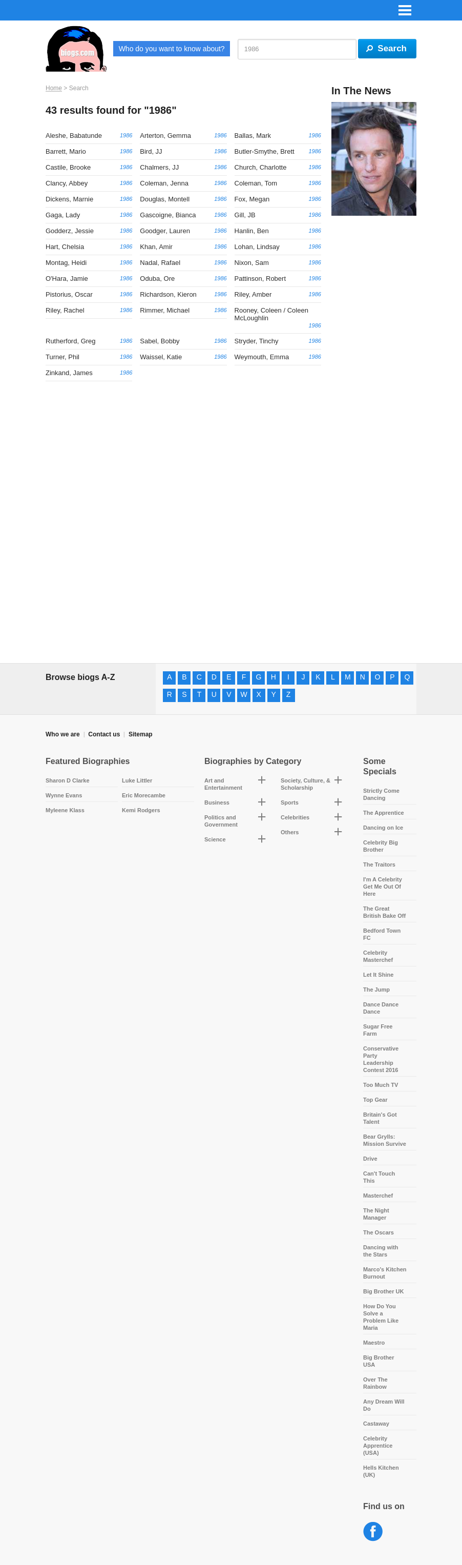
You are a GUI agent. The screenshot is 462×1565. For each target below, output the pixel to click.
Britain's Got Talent (380, 1118)
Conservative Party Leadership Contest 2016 (380, 1059)
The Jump (376, 989)
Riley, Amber (253, 294)
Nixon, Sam (252, 262)
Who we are (63, 734)
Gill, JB (245, 215)
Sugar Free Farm (377, 1030)
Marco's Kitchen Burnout (385, 1273)
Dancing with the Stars (380, 1251)
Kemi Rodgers (141, 810)
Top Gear (375, 1100)
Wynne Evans (64, 795)
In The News (361, 90)
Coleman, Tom (256, 183)
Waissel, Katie (161, 357)
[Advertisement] (373, 379)
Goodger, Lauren (165, 231)
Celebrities (295, 817)
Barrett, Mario (66, 151)
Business (216, 802)
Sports (290, 802)
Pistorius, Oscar (69, 294)
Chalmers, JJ (159, 167)
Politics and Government (221, 821)
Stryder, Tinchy (257, 341)
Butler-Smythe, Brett (265, 151)
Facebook (373, 1532)
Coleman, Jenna (164, 183)
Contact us (104, 734)
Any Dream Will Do (384, 1405)
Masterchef (378, 1195)
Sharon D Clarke (68, 780)
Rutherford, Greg (71, 341)
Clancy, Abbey (67, 183)
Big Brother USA (378, 1361)
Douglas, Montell (165, 199)
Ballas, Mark (253, 135)
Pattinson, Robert (260, 278)
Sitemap (141, 734)
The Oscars (378, 1232)
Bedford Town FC (382, 934)
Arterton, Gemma (165, 135)
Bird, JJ (151, 151)
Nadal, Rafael (160, 262)
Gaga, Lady (63, 215)
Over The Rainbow (375, 1383)
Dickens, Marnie (69, 199)
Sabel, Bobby (159, 341)
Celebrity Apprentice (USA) (377, 1445)
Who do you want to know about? (172, 49)
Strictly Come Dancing (381, 794)
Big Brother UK (383, 1291)
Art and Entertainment (223, 784)
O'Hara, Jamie (67, 278)
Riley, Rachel (65, 310)
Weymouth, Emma (262, 357)
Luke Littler (137, 780)
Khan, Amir (156, 247)
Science (215, 839)
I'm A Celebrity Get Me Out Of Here (382, 886)
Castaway (376, 1423)
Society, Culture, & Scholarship (305, 784)
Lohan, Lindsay (257, 247)
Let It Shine (378, 975)
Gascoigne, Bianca (168, 215)
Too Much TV (380, 1085)
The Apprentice (383, 813)
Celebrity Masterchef (378, 956)
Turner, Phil (62, 357)
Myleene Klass (65, 810)
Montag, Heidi (66, 262)
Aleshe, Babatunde (74, 135)
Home (54, 88)
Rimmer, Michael (165, 310)
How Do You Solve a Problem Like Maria (380, 1317)
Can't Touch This (379, 1177)
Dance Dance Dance (380, 1008)
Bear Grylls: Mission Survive (384, 1140)
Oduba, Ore (157, 278)
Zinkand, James (69, 373)
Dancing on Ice (383, 828)
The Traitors (379, 864)
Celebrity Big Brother (380, 846)
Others (290, 832)
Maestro (374, 1343)
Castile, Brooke (68, 167)
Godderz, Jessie (70, 231)
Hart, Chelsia (65, 247)
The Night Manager (376, 1214)
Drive (370, 1159)
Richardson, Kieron (168, 294)
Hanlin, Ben (252, 231)
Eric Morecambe (143, 795)
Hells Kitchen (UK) (381, 1471)
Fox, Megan (252, 199)
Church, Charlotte (261, 167)
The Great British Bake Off (384, 912)
